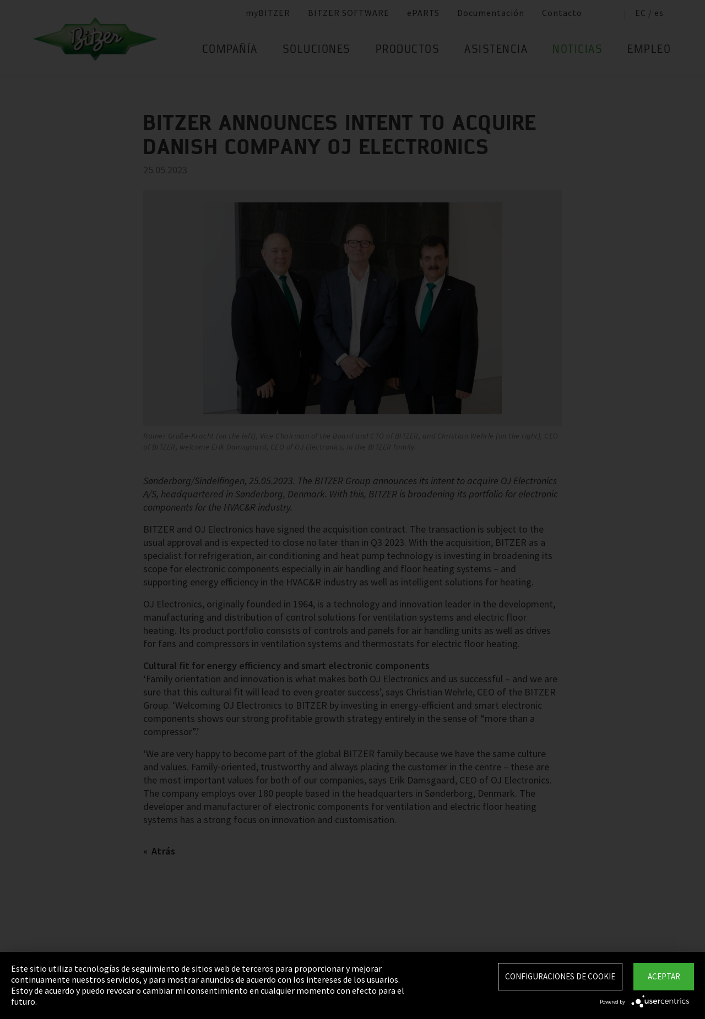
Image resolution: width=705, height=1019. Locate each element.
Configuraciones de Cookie (560, 976)
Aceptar (664, 976)
